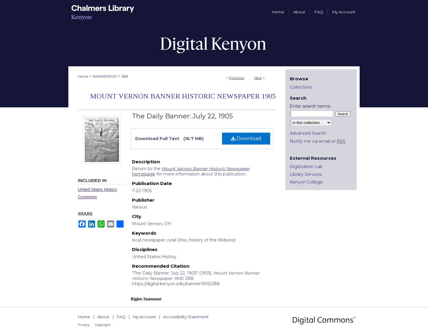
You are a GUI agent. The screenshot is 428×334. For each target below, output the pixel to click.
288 (124, 76)
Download (246, 138)
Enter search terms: (310, 106)
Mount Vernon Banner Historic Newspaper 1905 (183, 96)
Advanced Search (308, 133)
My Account (144, 316)
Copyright (103, 325)
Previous (236, 78)
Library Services (306, 174)
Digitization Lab (306, 166)
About (103, 316)
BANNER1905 (105, 76)
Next (258, 78)
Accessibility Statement (186, 316)
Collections (301, 87)
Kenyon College (306, 182)
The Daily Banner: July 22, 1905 (182, 116)
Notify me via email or (317, 141)
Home (83, 76)
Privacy (83, 325)
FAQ (121, 316)
